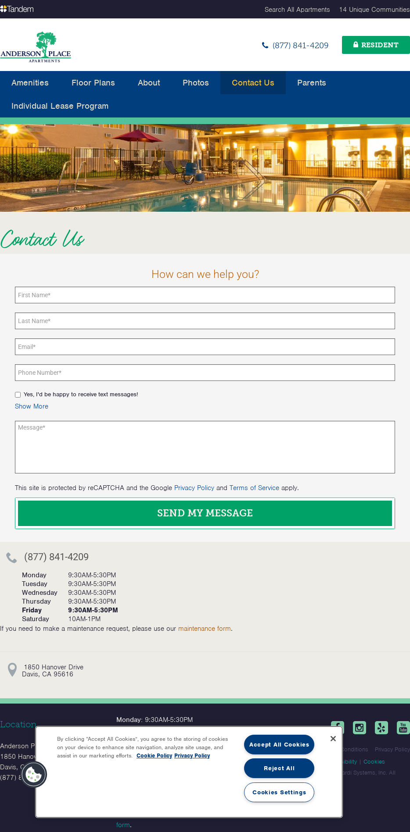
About (149, 82)
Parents (311, 82)
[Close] (333, 738)
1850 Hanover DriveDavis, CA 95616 (52, 671)
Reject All (279, 768)
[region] (189, 772)
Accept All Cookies (279, 744)
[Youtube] (403, 727)
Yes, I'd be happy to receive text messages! (76, 394)
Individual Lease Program (59, 105)
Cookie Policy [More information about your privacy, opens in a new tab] (154, 755)
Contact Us (253, 82)
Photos (196, 82)
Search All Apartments (297, 9)
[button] (31, 406)
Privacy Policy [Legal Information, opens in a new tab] (192, 755)
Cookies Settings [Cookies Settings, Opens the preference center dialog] (279, 792)
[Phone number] (205, 372)
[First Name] (205, 295)
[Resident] (376, 45)
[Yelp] (381, 727)
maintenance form (204, 628)
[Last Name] (205, 321)
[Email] (205, 346)
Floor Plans (93, 82)
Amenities (30, 82)
